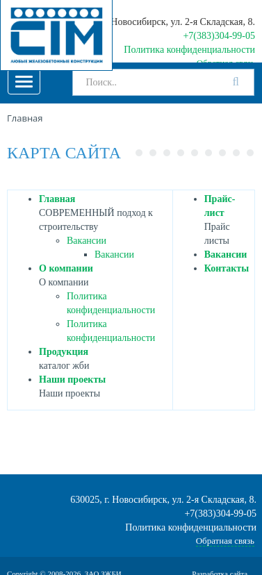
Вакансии (86, 240)
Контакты (226, 268)
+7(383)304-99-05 (219, 36)
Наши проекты (72, 379)
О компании (66, 268)
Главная (57, 199)
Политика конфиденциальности (189, 49)
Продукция (63, 352)
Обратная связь (225, 540)
